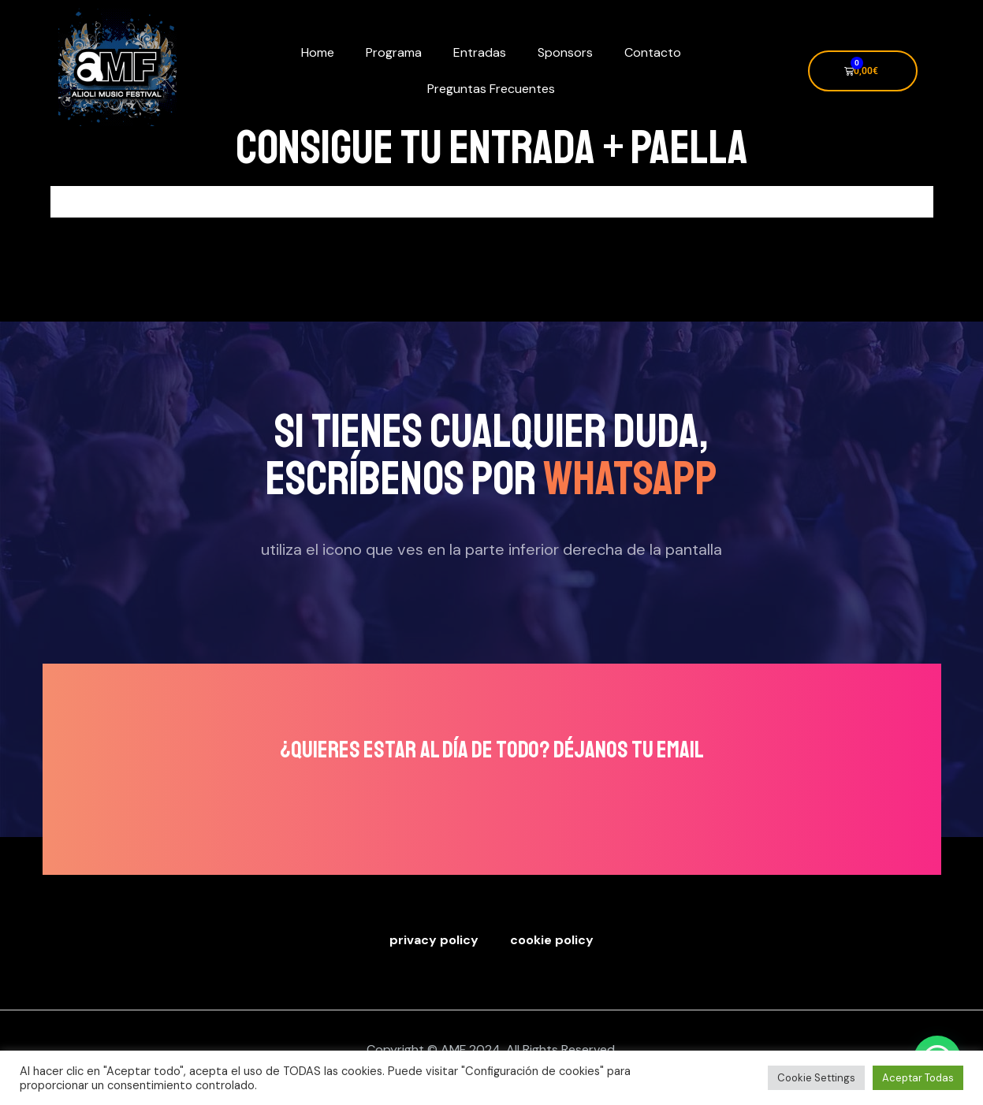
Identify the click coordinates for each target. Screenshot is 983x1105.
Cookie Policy (552, 940)
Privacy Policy (433, 940)
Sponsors (565, 52)
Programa (394, 52)
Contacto (652, 52)
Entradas (479, 52)
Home (317, 52)
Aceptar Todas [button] (918, 1078)
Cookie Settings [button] (816, 1078)
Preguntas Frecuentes (491, 88)
